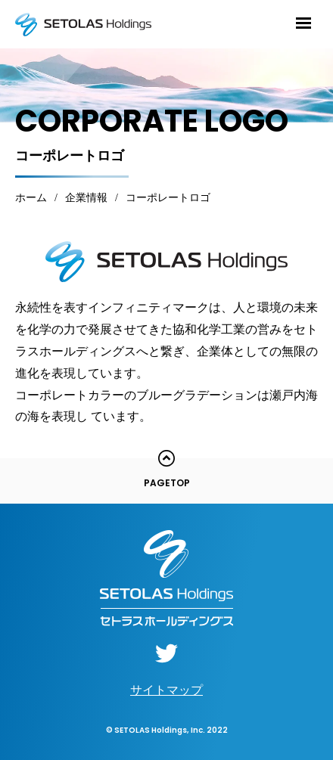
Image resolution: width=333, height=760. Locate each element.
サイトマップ (166, 690)
